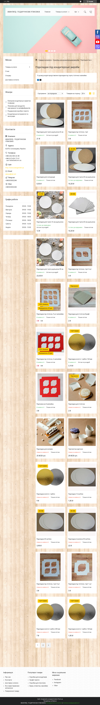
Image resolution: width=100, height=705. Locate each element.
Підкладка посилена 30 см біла (79, 539)
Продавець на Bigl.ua (50, 701)
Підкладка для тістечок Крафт (79, 314)
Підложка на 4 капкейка (45, 404)
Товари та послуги (45, 60)
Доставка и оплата (12, 80)
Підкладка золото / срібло (46, 494)
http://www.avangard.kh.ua (14, 168)
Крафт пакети (34, 680)
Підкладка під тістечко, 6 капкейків (49, 359)
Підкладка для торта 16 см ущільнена (50, 222)
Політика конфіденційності (71, 703)
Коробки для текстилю (38, 683)
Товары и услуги (61, 12)
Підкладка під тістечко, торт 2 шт (79, 269)
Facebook (57, 679)
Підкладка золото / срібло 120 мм (80, 629)
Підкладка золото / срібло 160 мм (80, 359)
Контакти (8, 680)
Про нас (8, 677)
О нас (7, 71)
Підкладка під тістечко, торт (78, 132)
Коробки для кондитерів (38, 677)
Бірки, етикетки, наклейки (39, 686)
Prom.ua (60, 699)
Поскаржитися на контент (54, 703)
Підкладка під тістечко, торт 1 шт (79, 584)
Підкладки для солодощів (46, 177)
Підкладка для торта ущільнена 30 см (50, 269)
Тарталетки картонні (75, 449)
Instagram (57, 682)
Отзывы (8, 75)
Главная (47, 12)
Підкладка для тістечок (76, 404)
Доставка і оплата (11, 683)
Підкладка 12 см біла (75, 494)
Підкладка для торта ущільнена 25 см (50, 132)
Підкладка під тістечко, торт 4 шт (48, 584)
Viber (56, 685)
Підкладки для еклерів (45, 449)
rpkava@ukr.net (10, 174)
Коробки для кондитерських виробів (66, 60)
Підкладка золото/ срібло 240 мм (48, 629)
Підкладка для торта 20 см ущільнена (81, 177)
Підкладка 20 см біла (44, 539)
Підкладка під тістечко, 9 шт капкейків (50, 314)
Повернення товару (12, 691)
